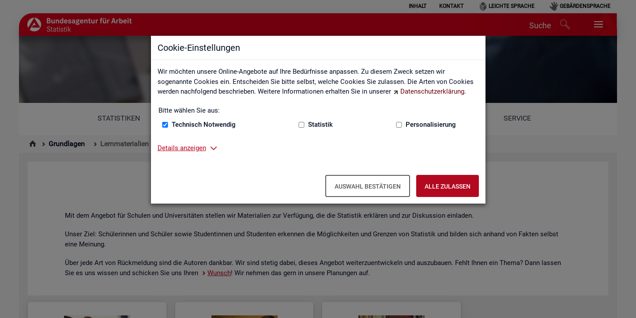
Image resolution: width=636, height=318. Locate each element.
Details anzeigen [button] (182, 148)
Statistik (320, 125)
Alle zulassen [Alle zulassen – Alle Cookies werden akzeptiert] (447, 186)
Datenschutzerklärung (432, 91)
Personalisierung (431, 125)
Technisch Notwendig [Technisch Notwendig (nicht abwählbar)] (204, 125)
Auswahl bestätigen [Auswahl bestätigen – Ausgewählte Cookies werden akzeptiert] (368, 186)
